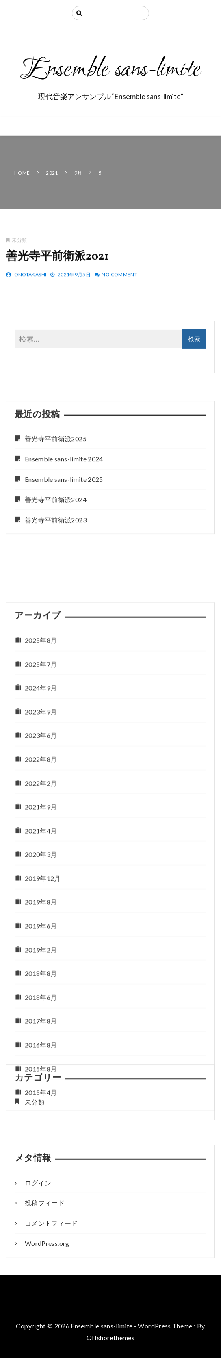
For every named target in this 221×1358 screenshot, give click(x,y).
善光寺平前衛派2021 (57, 260)
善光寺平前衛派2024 (56, 555)
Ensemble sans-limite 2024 (64, 514)
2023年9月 (41, 923)
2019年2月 (41, 1161)
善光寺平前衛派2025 (56, 494)
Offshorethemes (110, 1337)
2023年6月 (41, 947)
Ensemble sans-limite (110, 70)
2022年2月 (41, 994)
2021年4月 (41, 1042)
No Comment (119, 278)
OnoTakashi (30, 278)
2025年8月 (41, 852)
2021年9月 (41, 1018)
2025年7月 (41, 875)
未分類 (19, 243)
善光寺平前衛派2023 (56, 575)
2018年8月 (41, 1185)
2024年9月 (41, 899)
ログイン (38, 1229)
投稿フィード (45, 1250)
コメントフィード (51, 1270)
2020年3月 (41, 1066)
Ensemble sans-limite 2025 (64, 534)
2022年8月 (41, 971)
